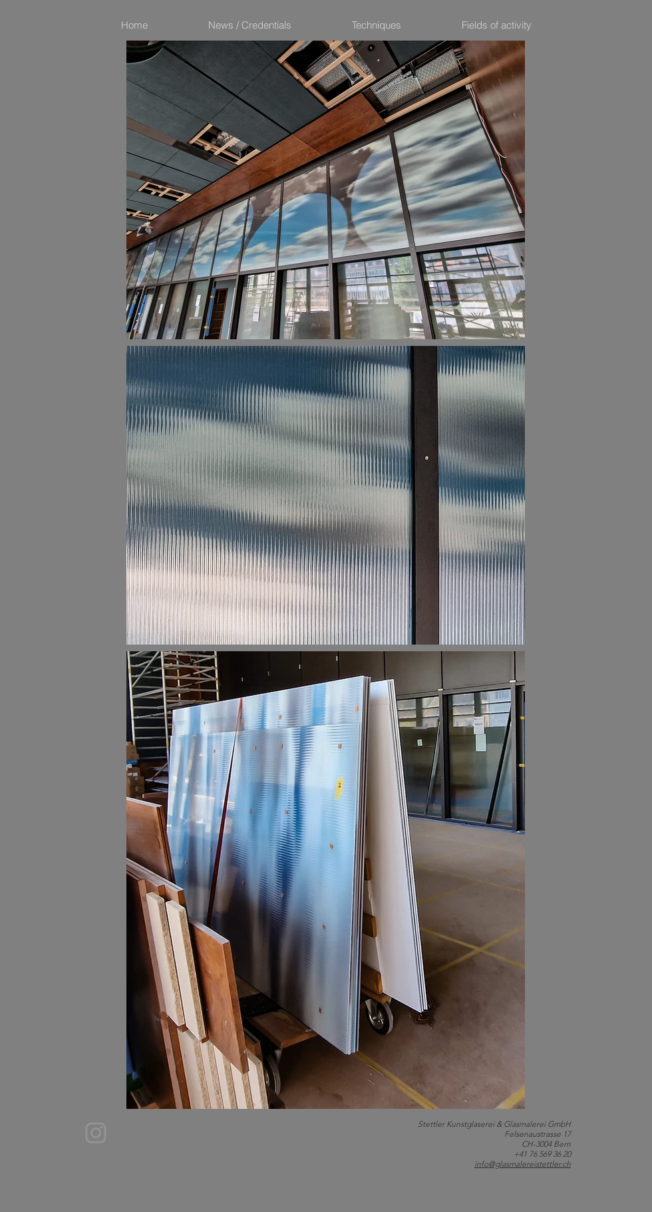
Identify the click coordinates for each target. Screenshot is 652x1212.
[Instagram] (96, 1133)
